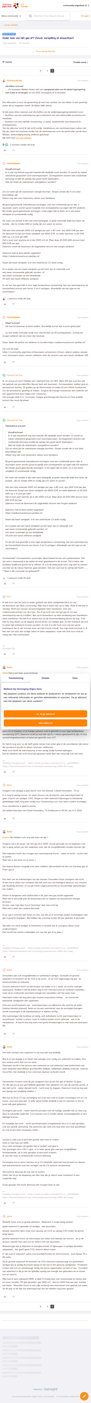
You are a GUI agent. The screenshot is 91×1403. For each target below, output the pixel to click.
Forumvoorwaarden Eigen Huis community (33, 1396)
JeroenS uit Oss (15, 375)
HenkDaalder (13, 163)
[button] (84, 1396)
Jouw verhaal (11, 25)
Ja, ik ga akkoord (45, 714)
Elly (8, 596)
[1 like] (16, 298)
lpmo (9, 785)
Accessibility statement (68, 1396)
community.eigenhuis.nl (76, 5)
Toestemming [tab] (16, 678)
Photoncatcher (14, 80)
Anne (9, 667)
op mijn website (23, 138)
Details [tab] (45, 678)
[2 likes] (18, 144)
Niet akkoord (46, 723)
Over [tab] (75, 678)
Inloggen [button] (85, 16)
